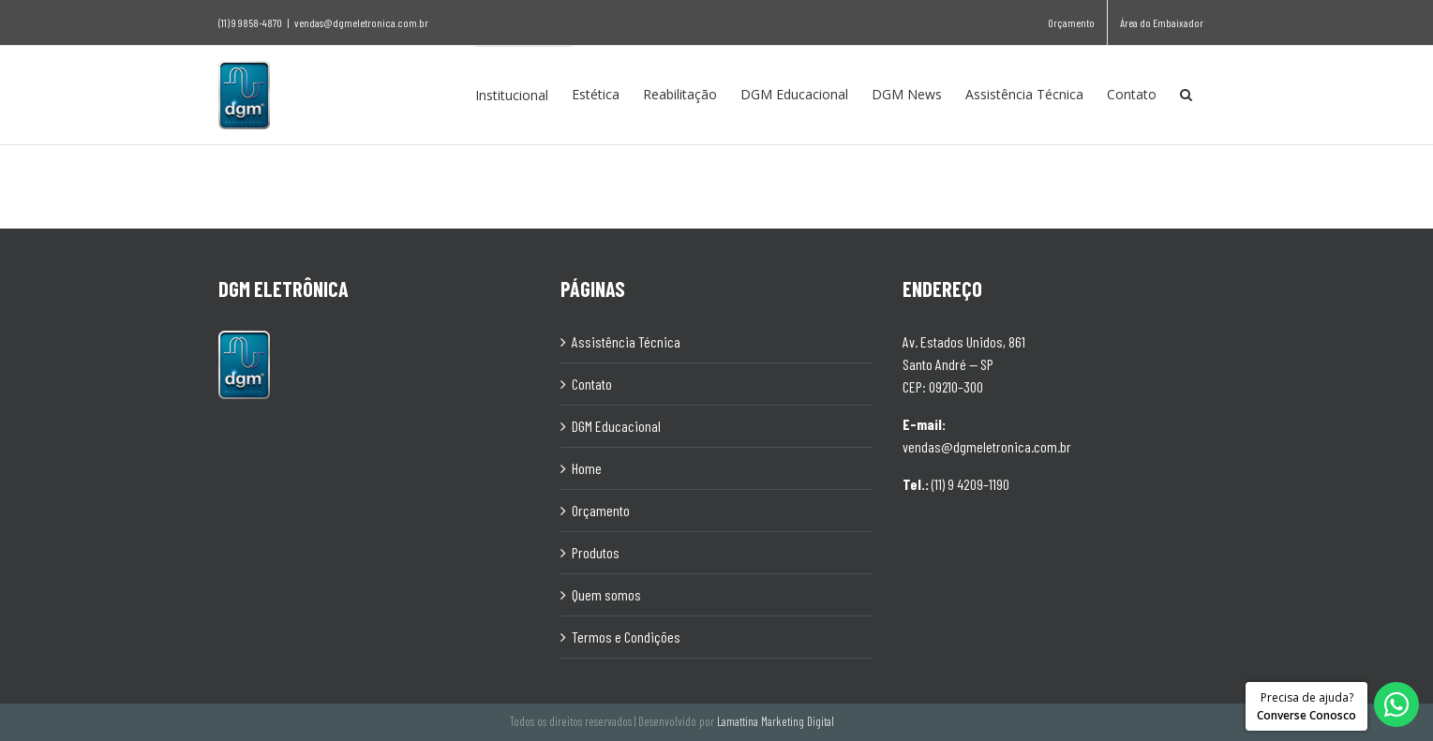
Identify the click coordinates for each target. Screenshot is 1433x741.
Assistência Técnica (626, 340)
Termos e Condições (626, 636)
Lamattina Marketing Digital (775, 720)
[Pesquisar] (1186, 94)
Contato (592, 383)
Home (587, 467)
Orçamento (601, 509)
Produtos (595, 551)
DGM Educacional (616, 425)
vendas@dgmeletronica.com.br (361, 22)
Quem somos (606, 593)
